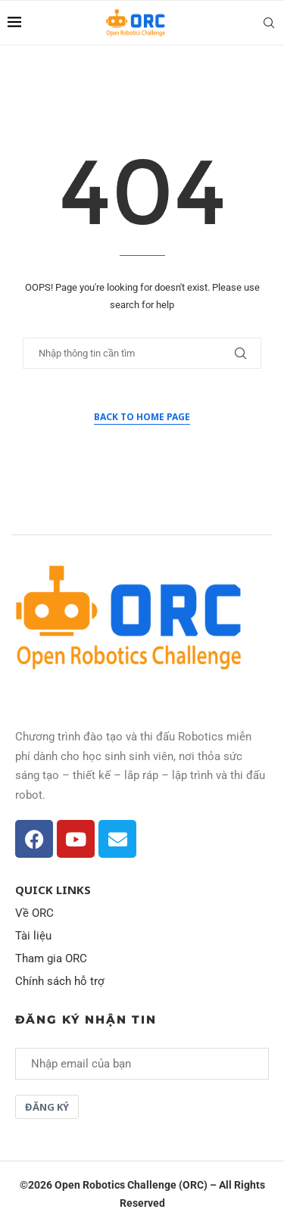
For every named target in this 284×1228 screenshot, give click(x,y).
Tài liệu (33, 936)
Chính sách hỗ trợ (60, 981)
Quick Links (53, 890)
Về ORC (34, 913)
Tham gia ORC (51, 959)
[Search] (268, 23)
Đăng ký (47, 1107)
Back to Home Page (142, 416)
